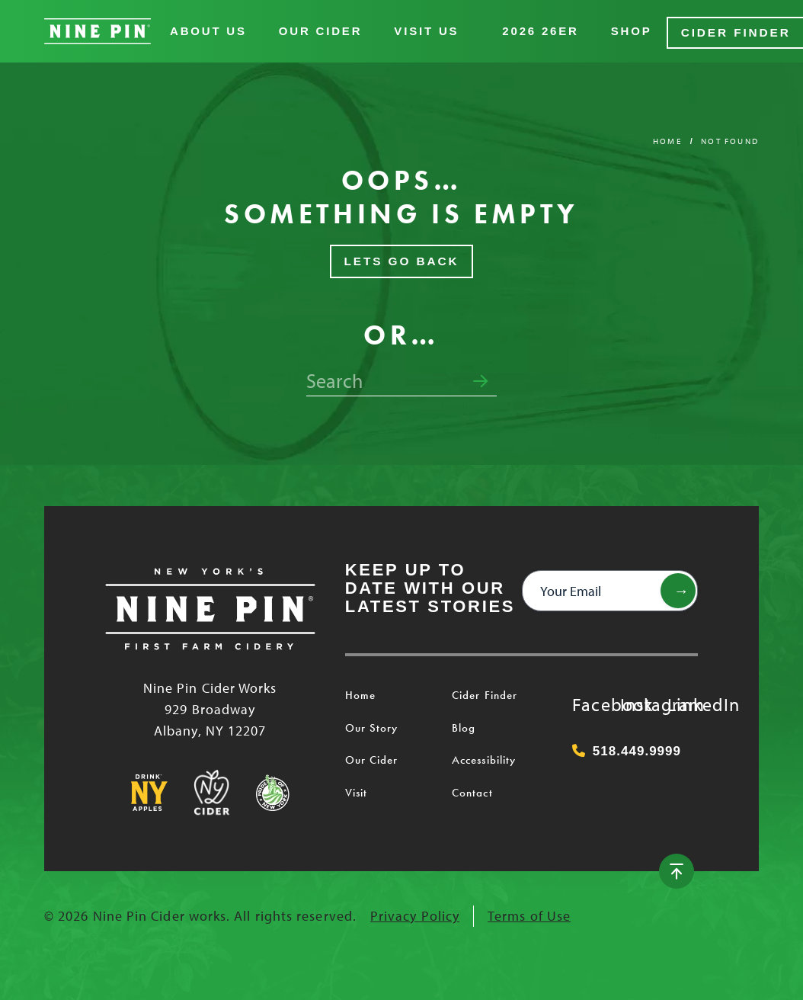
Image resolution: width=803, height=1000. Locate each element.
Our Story (371, 724)
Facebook (587, 701)
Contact (472, 789)
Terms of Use (529, 913)
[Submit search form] (480, 379)
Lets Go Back (401, 258)
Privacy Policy (414, 913)
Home (667, 138)
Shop (631, 30)
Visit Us (426, 30)
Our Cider (320, 30)
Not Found (730, 138)
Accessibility (484, 757)
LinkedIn (682, 701)
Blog (463, 724)
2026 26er (540, 30)
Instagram (635, 701)
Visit (356, 789)
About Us (208, 30)
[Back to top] (684, 868)
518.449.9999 (626, 749)
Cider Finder (733, 30)
